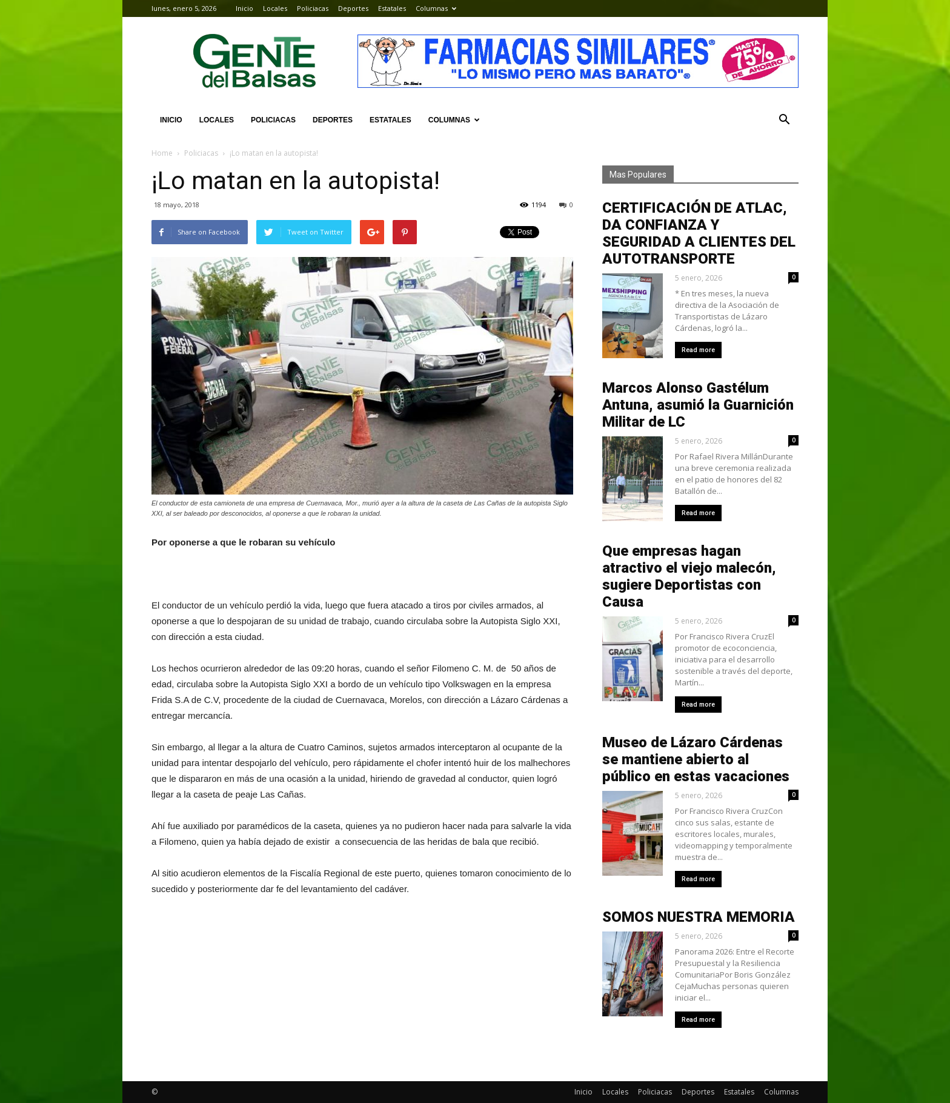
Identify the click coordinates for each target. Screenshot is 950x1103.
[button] (784, 120)
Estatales (392, 8)
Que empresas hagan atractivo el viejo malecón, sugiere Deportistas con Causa (689, 576)
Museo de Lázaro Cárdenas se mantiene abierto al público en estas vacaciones (695, 759)
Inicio (244, 8)
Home (162, 153)
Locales (275, 8)
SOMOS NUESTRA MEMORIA (698, 916)
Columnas (436, 8)
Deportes (353, 8)
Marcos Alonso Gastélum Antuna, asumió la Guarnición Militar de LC (698, 404)
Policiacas (312, 8)
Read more (698, 350)
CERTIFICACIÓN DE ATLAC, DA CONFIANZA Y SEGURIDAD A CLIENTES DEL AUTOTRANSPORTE (699, 233)
